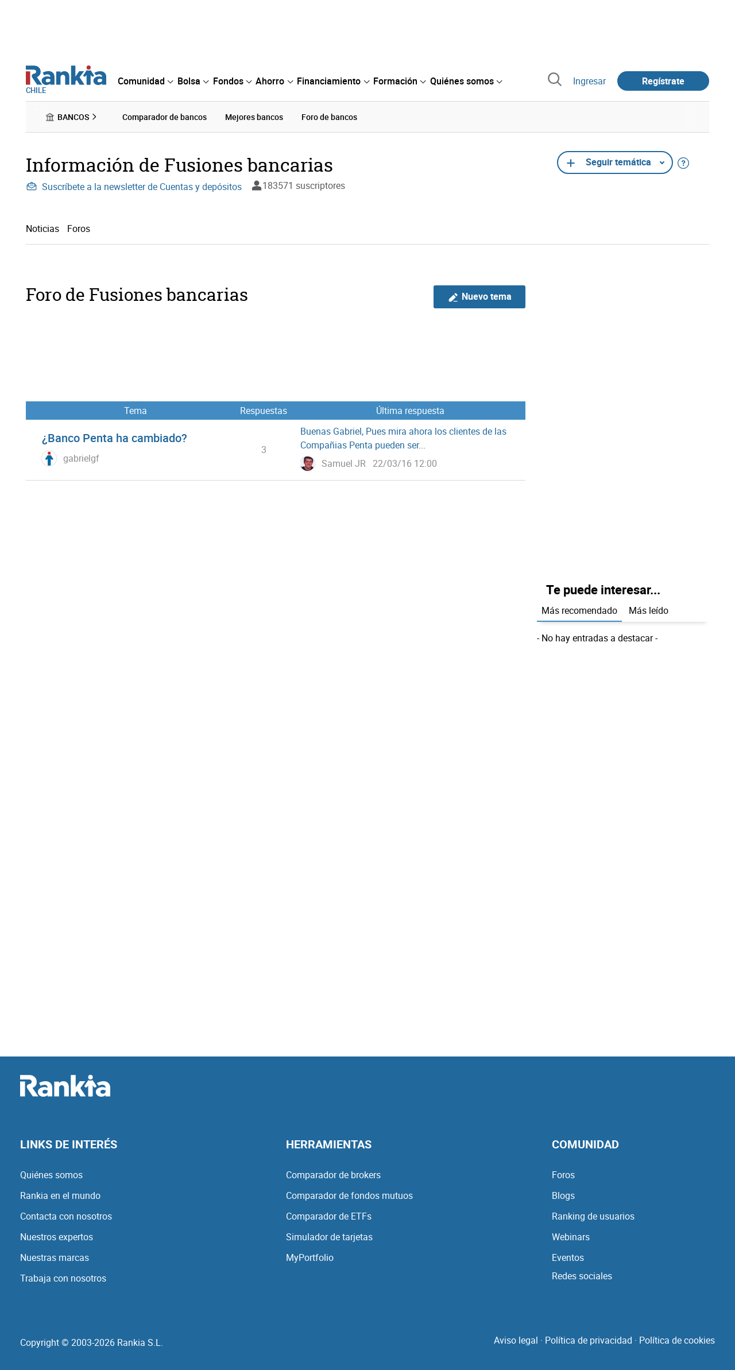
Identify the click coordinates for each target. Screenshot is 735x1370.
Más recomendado (579, 610)
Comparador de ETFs (329, 1216)
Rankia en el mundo (60, 1195)
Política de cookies (677, 1340)
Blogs (563, 1195)
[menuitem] (145, 80)
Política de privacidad (588, 1340)
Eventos (568, 1257)
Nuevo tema (480, 296)
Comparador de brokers (333, 1174)
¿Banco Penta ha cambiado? (114, 438)
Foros (78, 228)
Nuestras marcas (54, 1257)
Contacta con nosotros (66, 1216)
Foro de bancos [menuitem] (329, 116)
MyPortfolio (310, 1257)
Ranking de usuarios (593, 1216)
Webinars (571, 1236)
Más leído (648, 610)
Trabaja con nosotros (63, 1278)
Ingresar (589, 81)
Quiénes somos (51, 1174)
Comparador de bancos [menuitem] (164, 116)
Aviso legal (516, 1340)
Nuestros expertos (56, 1236)
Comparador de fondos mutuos (349, 1195)
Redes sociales (582, 1276)
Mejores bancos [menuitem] (254, 116)
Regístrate (663, 81)
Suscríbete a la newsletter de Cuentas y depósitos (134, 186)
